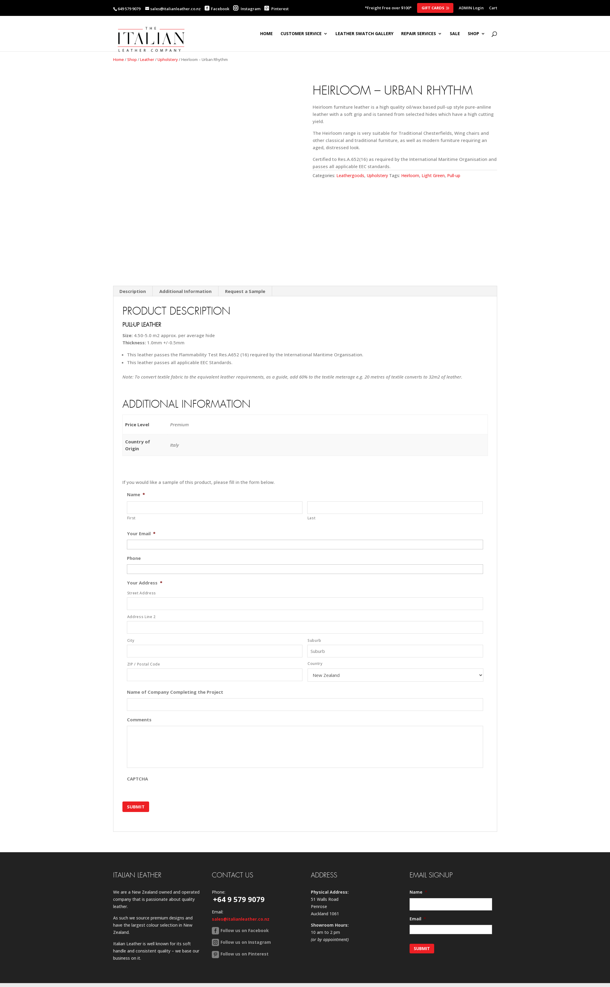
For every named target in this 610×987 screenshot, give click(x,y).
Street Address (141, 593)
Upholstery (168, 59)
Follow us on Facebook (245, 928)
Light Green (433, 175)
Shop (132, 59)
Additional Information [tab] (185, 291)
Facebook (220, 8)
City (130, 640)
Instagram (246, 8)
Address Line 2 (141, 616)
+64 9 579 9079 (239, 896)
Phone (134, 558)
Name (136, 494)
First (131, 518)
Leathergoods (350, 175)
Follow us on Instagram (246, 939)
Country (315, 663)
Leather (147, 59)
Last (312, 518)
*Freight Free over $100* (388, 8)
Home (266, 34)
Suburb (314, 640)
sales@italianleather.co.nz (240, 916)
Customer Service (301, 34)
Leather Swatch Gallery (364, 34)
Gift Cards (433, 8)
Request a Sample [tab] (245, 291)
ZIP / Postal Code (143, 664)
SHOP (473, 34)
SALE (455, 34)
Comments (139, 720)
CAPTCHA (137, 779)
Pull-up (453, 175)
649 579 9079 (129, 8)
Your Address (144, 583)
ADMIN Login (471, 8)
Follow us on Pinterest (245, 951)
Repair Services (418, 34)
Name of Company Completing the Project (175, 692)
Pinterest (276, 8)
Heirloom (410, 175)
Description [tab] (132, 291)
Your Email (141, 533)
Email (418, 916)
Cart (493, 8)
